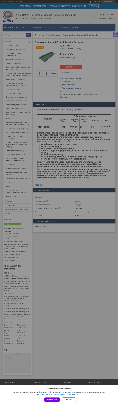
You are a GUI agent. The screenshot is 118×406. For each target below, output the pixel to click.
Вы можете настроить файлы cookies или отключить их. (58, 394)
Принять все (52, 399)
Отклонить (69, 399)
